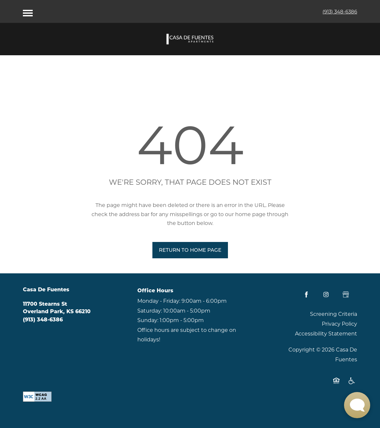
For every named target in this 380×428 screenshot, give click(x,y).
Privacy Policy (339, 324)
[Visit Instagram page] (326, 294)
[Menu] (28, 11)
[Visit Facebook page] (306, 294)
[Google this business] (345, 294)
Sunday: (147, 320)
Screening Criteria (333, 314)
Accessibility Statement (326, 334)
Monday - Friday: (158, 301)
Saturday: (149, 311)
